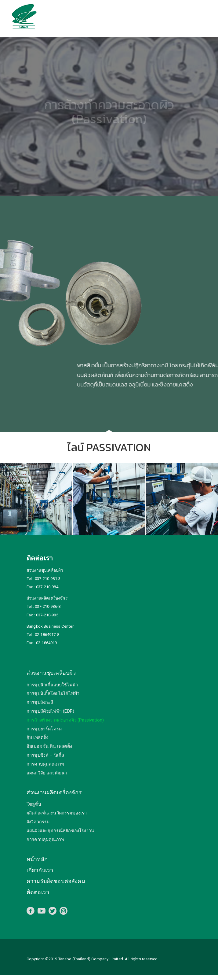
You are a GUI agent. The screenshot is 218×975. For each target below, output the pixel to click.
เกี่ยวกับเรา (40, 870)
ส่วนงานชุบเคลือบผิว (51, 673)
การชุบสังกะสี (40, 702)
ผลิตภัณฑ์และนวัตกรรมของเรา (57, 813)
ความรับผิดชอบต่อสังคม (56, 881)
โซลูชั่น (34, 804)
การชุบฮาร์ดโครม (44, 729)
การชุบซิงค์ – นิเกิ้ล (45, 755)
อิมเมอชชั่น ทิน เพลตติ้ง (49, 746)
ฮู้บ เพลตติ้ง (37, 737)
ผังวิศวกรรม (38, 822)
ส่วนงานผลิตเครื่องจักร (54, 792)
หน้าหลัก (37, 859)
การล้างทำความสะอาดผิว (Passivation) (65, 720)
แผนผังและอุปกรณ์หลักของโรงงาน (60, 830)
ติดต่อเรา (38, 892)
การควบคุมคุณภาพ (45, 764)
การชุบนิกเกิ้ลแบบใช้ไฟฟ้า (52, 685)
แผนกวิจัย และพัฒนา (47, 773)
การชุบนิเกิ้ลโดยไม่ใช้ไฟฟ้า (53, 693)
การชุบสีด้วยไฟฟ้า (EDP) (50, 711)
